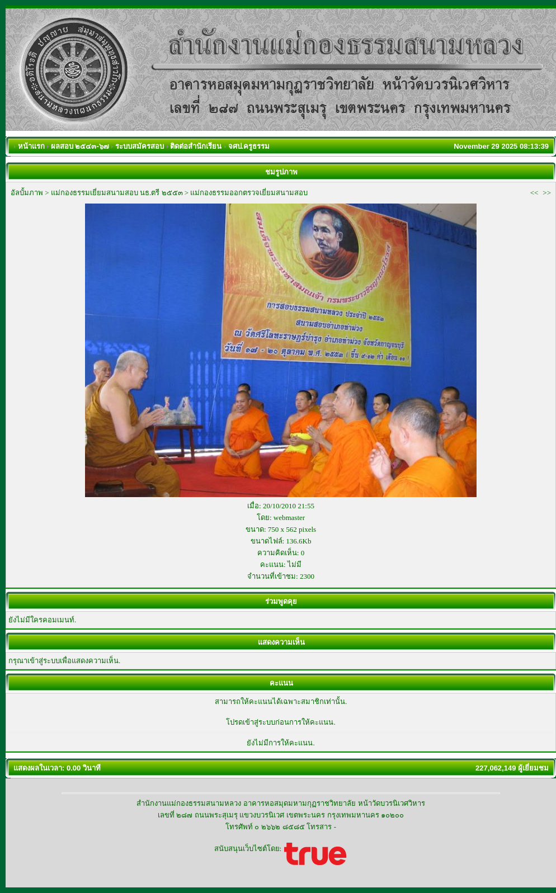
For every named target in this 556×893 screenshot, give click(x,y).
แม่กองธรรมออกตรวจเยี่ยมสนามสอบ (249, 192)
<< (534, 192)
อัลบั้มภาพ (27, 192)
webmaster (289, 517)
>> (547, 192)
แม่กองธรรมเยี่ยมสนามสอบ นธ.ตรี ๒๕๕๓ (117, 192)
